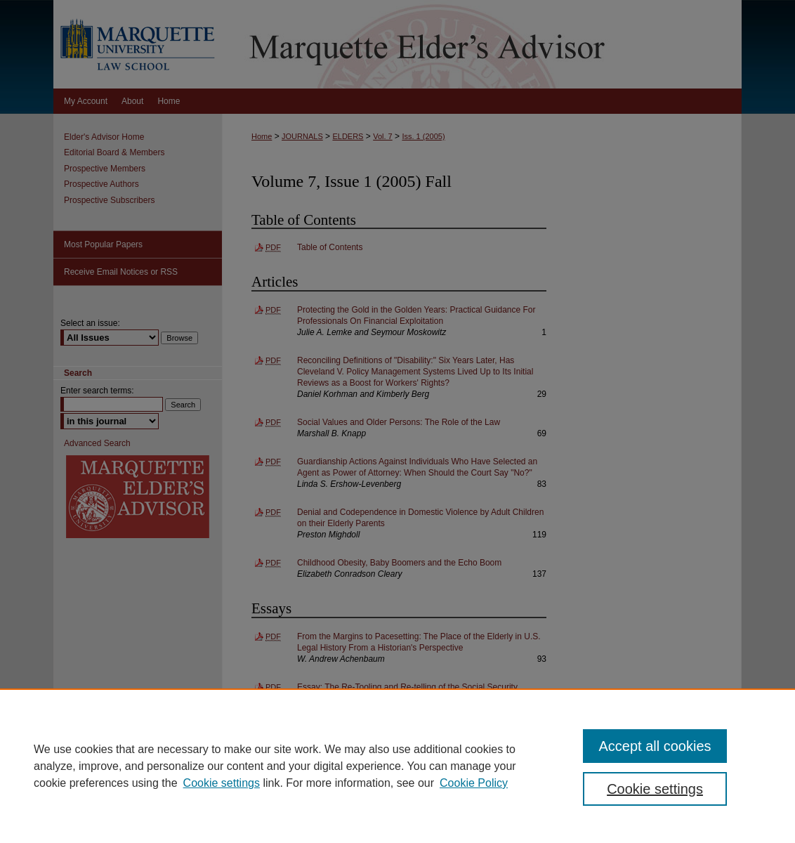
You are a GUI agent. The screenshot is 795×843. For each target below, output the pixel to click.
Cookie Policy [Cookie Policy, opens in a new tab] (474, 783)
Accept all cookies (654, 746)
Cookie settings (221, 783)
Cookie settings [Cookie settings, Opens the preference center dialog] (655, 789)
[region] (397, 765)
